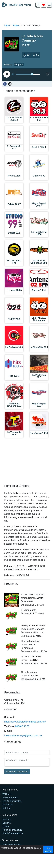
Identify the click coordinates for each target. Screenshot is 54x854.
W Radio (6, 794)
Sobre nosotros (10, 840)
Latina (5, 826)
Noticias (6, 819)
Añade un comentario (17, 771)
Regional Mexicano (12, 830)
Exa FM (6, 808)
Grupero (18, 64)
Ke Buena (7, 804)
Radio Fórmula (10, 797)
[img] (49, 5)
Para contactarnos (11, 845)
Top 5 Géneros (9, 815)
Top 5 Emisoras (10, 789)
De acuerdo (48, 849)
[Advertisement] (27, 16)
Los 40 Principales (11, 801)
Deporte (6, 823)
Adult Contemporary (12, 833)
